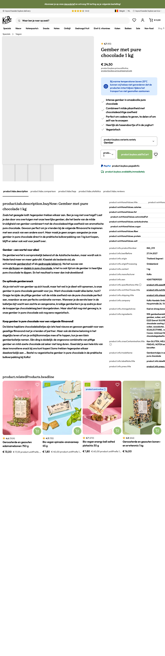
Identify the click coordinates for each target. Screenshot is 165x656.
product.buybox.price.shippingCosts (116, 71)
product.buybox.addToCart (135, 154)
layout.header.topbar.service (147, 11)
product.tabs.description (15, 191)
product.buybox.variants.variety (120, 139)
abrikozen (14, 268)
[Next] (163, 28)
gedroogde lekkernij (49, 263)
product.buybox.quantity (107, 152)
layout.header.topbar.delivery (16, 11)
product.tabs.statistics (90, 191)
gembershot (24, 263)
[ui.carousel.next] (157, 405)
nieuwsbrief (69, 4)
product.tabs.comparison (43, 191)
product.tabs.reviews (114, 191)
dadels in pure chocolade (38, 268)
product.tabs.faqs (67, 191)
